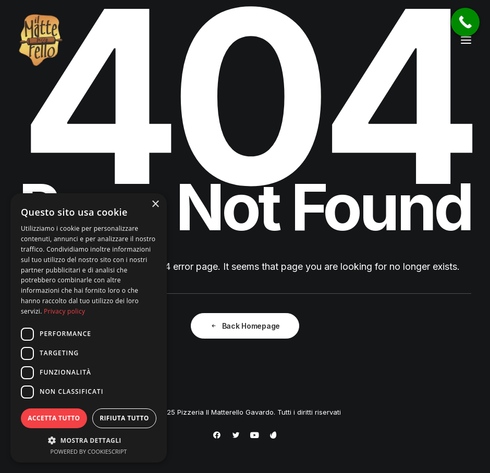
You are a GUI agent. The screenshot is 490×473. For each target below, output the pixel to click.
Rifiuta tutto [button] (124, 418)
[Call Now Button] (465, 22)
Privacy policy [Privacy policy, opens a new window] (64, 311)
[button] (466, 40)
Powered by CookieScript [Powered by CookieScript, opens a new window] (89, 451)
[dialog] (88, 328)
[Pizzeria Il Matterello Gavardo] (41, 40)
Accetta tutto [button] (54, 418)
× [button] (155, 204)
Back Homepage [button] (245, 325)
